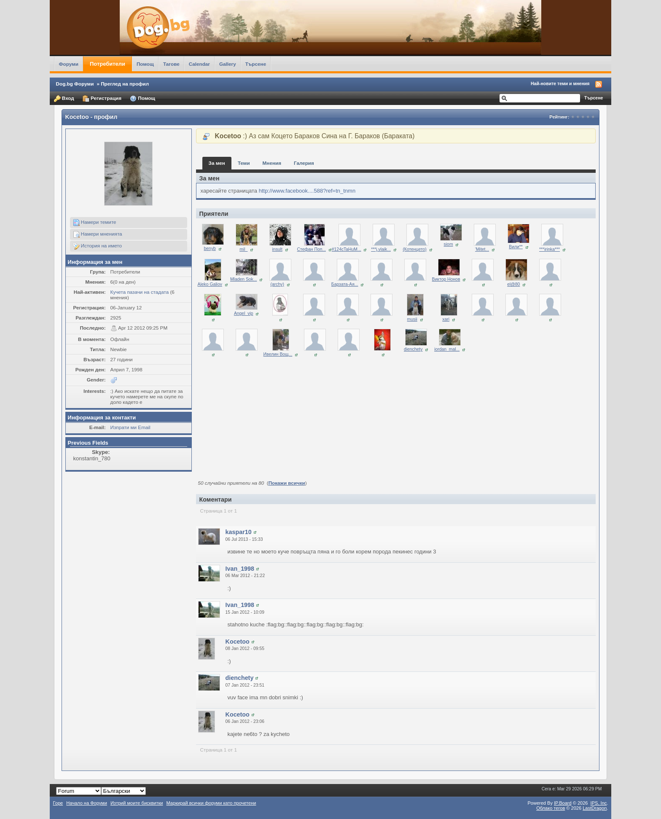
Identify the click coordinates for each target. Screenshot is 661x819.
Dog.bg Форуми (75, 83)
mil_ (243, 249)
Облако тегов (550, 808)
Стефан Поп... (311, 249)
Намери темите (94, 222)
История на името (97, 246)
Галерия (304, 163)
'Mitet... (482, 249)
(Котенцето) (414, 249)
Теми (244, 163)
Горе (58, 803)
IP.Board (563, 803)
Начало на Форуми (86, 803)
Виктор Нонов (446, 279)
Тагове (171, 64)
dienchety (413, 349)
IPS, (599, 803)
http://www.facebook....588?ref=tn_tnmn (307, 191)
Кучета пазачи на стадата (139, 292)
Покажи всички (287, 483)
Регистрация (102, 98)
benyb (210, 248)
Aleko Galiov (210, 284)
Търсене (255, 64)
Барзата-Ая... (344, 284)
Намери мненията (97, 234)
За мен (217, 163)
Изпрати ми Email (130, 427)
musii (412, 319)
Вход (64, 98)
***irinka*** (549, 249)
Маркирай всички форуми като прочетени (211, 803)
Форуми (68, 64)
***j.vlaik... (381, 249)
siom (448, 244)
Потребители (107, 64)
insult (277, 249)
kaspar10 (239, 532)
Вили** (516, 246)
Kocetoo (238, 641)
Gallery (227, 64)
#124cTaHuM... (346, 249)
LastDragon (595, 808)
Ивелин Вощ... (278, 354)
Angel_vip (243, 313)
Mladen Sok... (243, 279)
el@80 (513, 284)
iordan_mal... (446, 349)
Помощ (145, 64)
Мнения (272, 163)
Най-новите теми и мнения (560, 83)
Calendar (199, 64)
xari (445, 319)
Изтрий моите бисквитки (136, 803)
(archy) (277, 284)
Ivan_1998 (240, 568)
